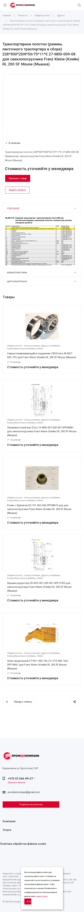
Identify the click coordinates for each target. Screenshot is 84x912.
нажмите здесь (42, 896)
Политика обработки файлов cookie (23, 843)
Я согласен (29, 901)
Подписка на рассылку (31, 804)
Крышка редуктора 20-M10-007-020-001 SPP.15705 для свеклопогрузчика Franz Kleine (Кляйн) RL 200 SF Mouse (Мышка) (39, 587)
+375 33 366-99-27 (20, 778)
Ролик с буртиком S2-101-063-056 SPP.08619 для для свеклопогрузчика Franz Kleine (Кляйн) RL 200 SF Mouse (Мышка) (39, 509)
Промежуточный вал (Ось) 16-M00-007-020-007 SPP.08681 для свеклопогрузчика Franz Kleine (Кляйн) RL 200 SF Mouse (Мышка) (41, 431)
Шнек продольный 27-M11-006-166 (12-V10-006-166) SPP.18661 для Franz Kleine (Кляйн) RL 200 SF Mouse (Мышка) (37, 664)
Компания (9, 821)
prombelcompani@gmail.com (24, 792)
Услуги (7, 830)
